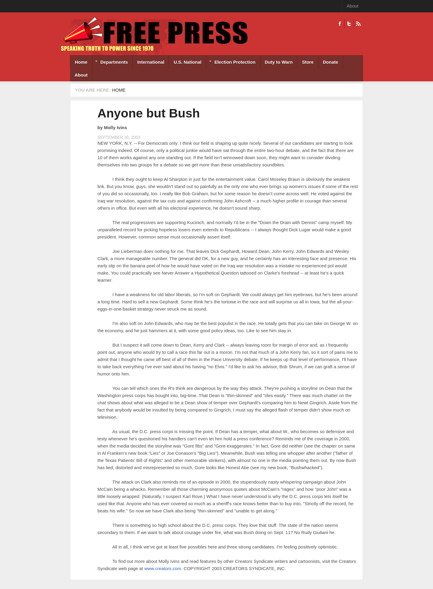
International (150, 62)
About (352, 5)
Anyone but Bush (148, 113)
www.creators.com (162, 568)
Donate (330, 62)
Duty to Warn (279, 62)
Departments (110, 62)
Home (81, 62)
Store (307, 62)
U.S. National (187, 62)
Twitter (349, 23)
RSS (358, 23)
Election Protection (231, 62)
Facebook (339, 23)
